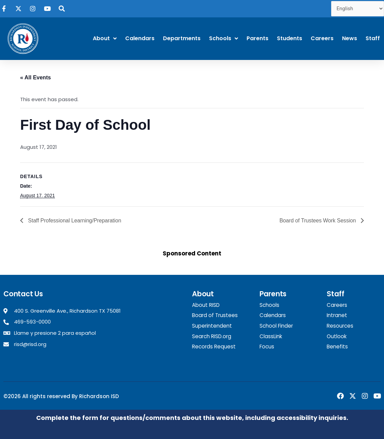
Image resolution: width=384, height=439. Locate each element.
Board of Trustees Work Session (317, 220)
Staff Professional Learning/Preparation (75, 220)
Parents (257, 38)
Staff (373, 38)
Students (289, 38)
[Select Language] (357, 8)
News (349, 38)
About (105, 38)
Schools (223, 38)
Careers (322, 38)
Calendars (139, 38)
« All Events (35, 77)
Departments (182, 38)
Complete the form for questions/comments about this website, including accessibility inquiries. (192, 417)
